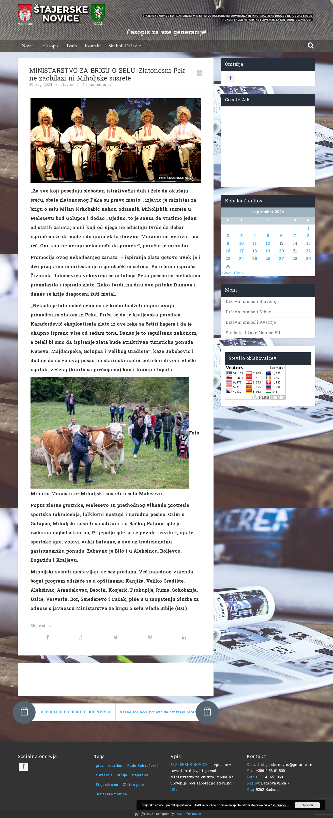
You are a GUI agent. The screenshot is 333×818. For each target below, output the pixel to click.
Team (71, 46)
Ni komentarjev (97, 85)
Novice (29, 46)
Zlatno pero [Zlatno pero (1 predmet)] (133, 785)
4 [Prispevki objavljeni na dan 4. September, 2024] (254, 235)
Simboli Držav (126, 46)
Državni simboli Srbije (248, 312)
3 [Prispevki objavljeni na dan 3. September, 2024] (241, 235)
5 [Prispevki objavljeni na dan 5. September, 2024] (268, 235)
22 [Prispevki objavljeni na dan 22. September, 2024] (308, 251)
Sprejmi (307, 805)
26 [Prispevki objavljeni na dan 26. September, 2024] (267, 258)
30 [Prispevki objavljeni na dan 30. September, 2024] (228, 266)
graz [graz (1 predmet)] (100, 766)
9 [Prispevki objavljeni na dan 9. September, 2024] (228, 243)
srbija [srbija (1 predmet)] (122, 775)
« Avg (225, 273)
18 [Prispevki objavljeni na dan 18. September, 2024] (254, 251)
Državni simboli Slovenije (252, 301)
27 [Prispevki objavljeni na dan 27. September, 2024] (281, 258)
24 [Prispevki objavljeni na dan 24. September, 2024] (241, 258)
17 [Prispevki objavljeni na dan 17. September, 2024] (241, 251)
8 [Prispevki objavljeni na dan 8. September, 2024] (308, 235)
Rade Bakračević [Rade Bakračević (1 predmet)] (143, 766)
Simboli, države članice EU (253, 332)
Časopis (50, 46)
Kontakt (93, 46)
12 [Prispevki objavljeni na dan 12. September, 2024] (268, 243)
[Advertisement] (115, 678)
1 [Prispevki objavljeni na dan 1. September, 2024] (308, 228)
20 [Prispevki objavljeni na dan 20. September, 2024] (281, 251)
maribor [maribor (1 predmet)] (115, 766)
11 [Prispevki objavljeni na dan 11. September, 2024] (255, 243)
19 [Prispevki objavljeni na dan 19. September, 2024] (268, 251)
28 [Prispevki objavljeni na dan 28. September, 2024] (294, 258)
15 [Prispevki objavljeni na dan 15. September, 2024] (308, 243)
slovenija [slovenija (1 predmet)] (104, 775)
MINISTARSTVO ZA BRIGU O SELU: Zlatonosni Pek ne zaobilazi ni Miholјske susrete (107, 74)
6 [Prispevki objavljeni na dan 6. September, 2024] (281, 235)
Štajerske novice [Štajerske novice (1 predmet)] (111, 794)
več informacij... (278, 805)
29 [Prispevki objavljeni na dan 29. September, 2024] (308, 258)
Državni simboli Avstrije (251, 322)
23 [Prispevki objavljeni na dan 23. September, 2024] (228, 258)
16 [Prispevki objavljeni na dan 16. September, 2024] (228, 251)
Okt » (239, 273)
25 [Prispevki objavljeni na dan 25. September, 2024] (254, 258)
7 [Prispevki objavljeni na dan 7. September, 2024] (295, 235)
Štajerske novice (189, 814)
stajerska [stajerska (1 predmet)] (139, 775)
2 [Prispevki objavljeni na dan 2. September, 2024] (228, 235)
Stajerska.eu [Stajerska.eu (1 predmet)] (107, 785)
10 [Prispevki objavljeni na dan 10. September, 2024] (241, 243)
